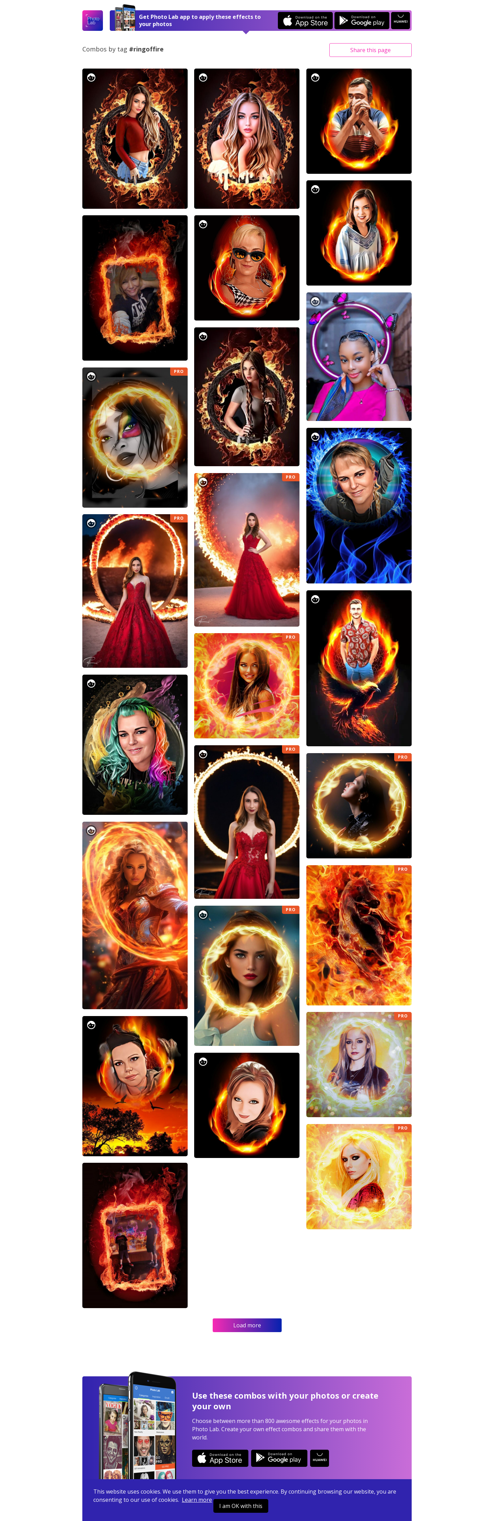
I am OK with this (240, 1506)
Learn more (197, 1500)
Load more (247, 1325)
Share (370, 50)
